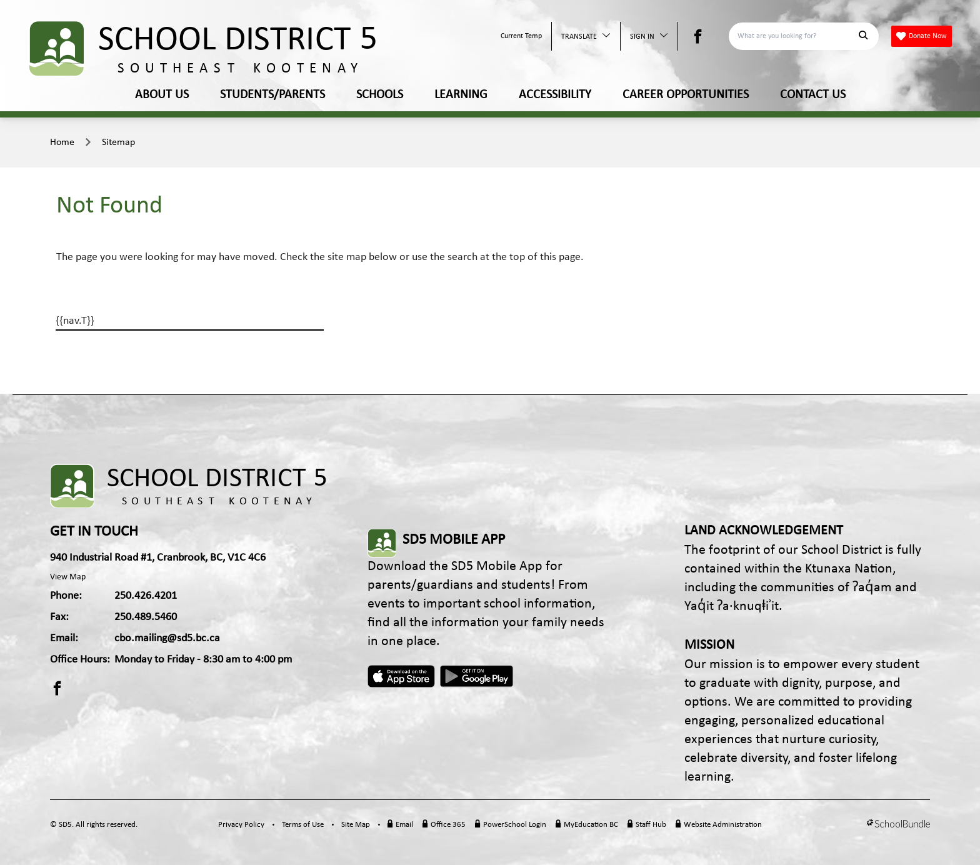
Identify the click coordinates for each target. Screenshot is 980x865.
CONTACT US (813, 95)
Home (62, 143)
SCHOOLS (379, 95)
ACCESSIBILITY (555, 95)
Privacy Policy (241, 825)
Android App (477, 676)
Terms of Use (303, 825)
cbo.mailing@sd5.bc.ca (167, 638)
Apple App (401, 676)
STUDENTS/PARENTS (272, 95)
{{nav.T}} (75, 321)
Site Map (355, 825)
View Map (68, 577)
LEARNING (461, 95)
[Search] (797, 36)
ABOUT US (162, 95)
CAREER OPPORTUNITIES (685, 95)
